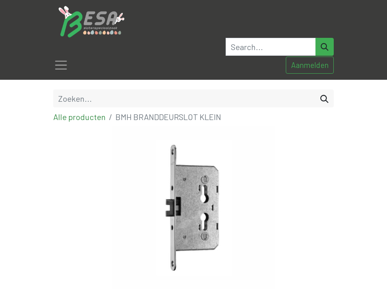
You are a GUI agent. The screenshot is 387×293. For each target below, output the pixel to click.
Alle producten (79, 117)
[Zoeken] (324, 98)
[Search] (324, 47)
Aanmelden (309, 65)
